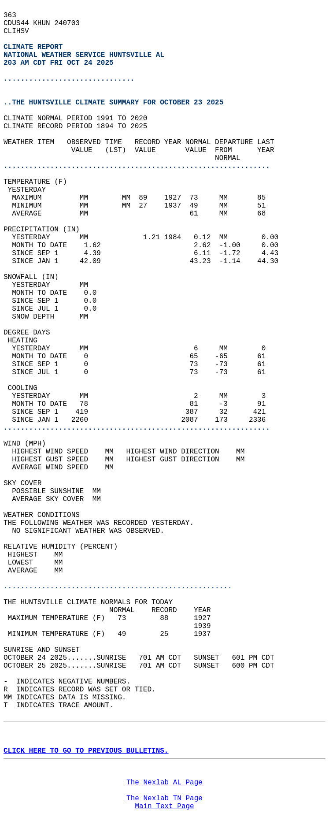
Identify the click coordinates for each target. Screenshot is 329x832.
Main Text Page (164, 806)
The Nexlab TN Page (164, 798)
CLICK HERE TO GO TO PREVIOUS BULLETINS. (86, 751)
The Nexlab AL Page (164, 783)
